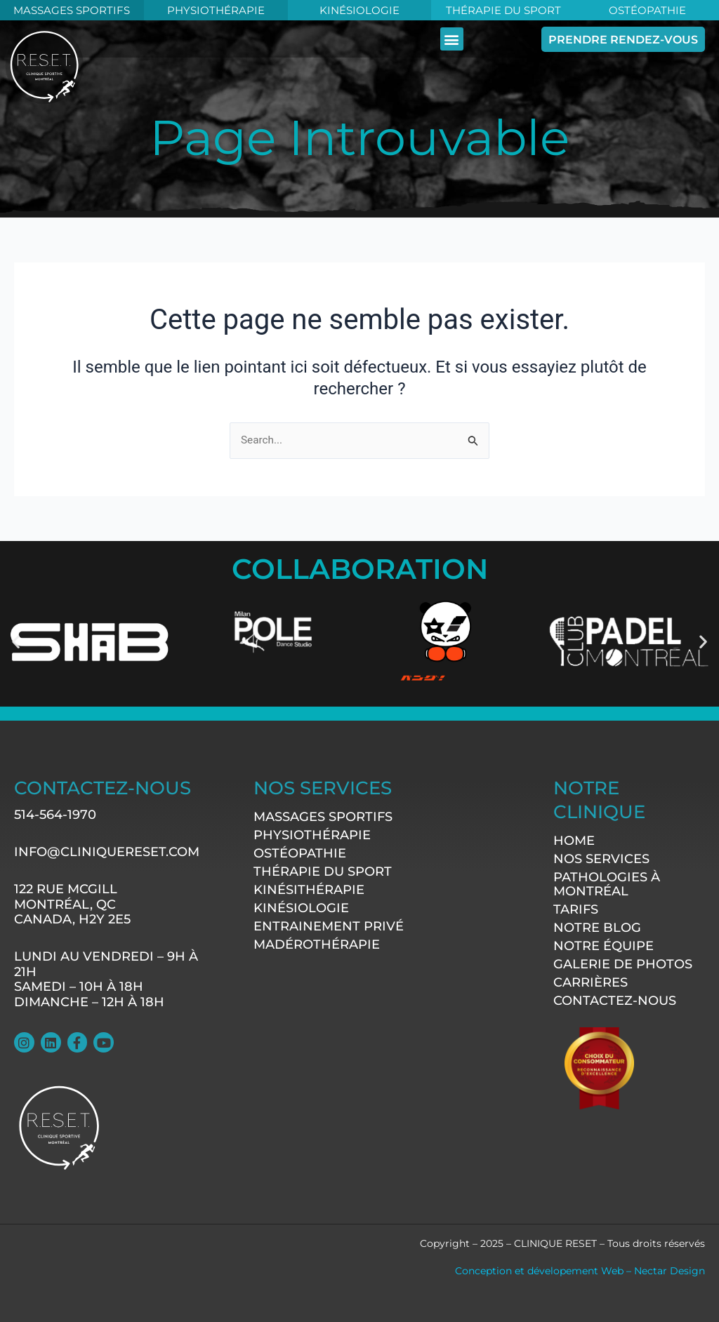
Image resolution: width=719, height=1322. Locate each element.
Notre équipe (603, 945)
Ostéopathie (647, 10)
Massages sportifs (323, 816)
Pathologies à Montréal (606, 883)
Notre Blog (597, 927)
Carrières (590, 981)
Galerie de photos (622, 963)
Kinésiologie (301, 908)
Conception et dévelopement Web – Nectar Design (580, 1270)
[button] (480, 38)
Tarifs (575, 908)
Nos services (601, 858)
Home (574, 840)
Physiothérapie (215, 10)
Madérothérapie (316, 944)
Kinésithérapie (308, 889)
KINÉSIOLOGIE (359, 10)
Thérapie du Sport (503, 10)
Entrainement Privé (328, 926)
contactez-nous (614, 1000)
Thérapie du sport (322, 871)
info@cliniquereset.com (106, 852)
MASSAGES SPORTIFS (72, 10)
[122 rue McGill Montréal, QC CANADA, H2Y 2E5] (382, 1076)
